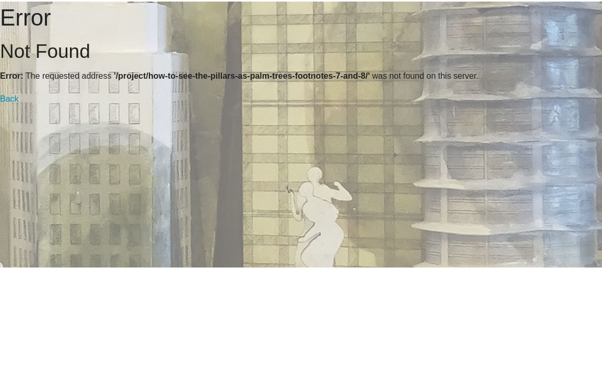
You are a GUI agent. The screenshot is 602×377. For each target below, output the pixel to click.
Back (9, 98)
